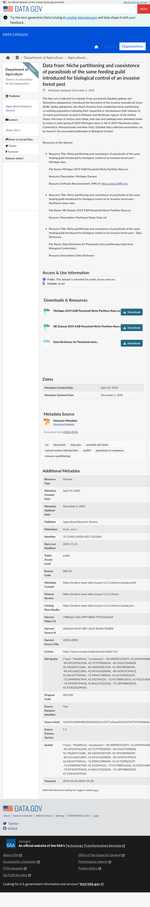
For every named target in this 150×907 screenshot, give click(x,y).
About (7, 815)
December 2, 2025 (83, 90)
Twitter (10, 145)
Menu (144, 9)
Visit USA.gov (90, 884)
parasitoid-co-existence (110, 450)
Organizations (132, 46)
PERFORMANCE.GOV (79, 815)
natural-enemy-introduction (61, 450)
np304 (87, 450)
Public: (51, 279)
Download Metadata (63, 424)
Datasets (110, 47)
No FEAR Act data (15, 875)
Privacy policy (87, 868)
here (96, 790)
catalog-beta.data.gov (81, 17)
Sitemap (60, 815)
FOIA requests (13, 868)
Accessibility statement (19, 861)
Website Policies (44, 815)
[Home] (22, 9)
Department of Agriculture (43, 57)
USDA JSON (70, 432)
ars (47, 444)
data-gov (76, 444)
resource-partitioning (57, 456)
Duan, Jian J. (13, 130)
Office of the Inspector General (99, 855)
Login (96, 815)
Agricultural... (77, 57)
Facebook (11, 151)
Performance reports (93, 861)
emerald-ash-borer (97, 444)
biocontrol (60, 444)
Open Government (23, 815)
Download (131, 312)
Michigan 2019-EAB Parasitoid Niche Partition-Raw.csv (86, 310)
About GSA (10, 855)
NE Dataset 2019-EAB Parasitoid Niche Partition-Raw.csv (88, 326)
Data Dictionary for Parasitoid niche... (76, 341)
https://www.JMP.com (114, 183)
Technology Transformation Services (93, 846)
